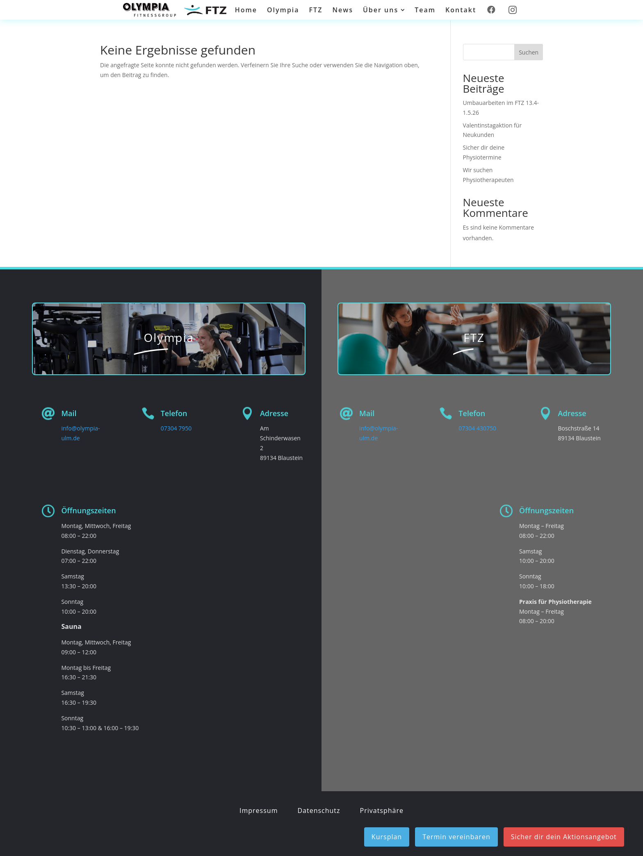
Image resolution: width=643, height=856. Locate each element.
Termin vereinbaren (456, 836)
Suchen (528, 52)
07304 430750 (477, 428)
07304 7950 (176, 428)
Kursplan (387, 836)
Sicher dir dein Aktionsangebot (564, 836)
